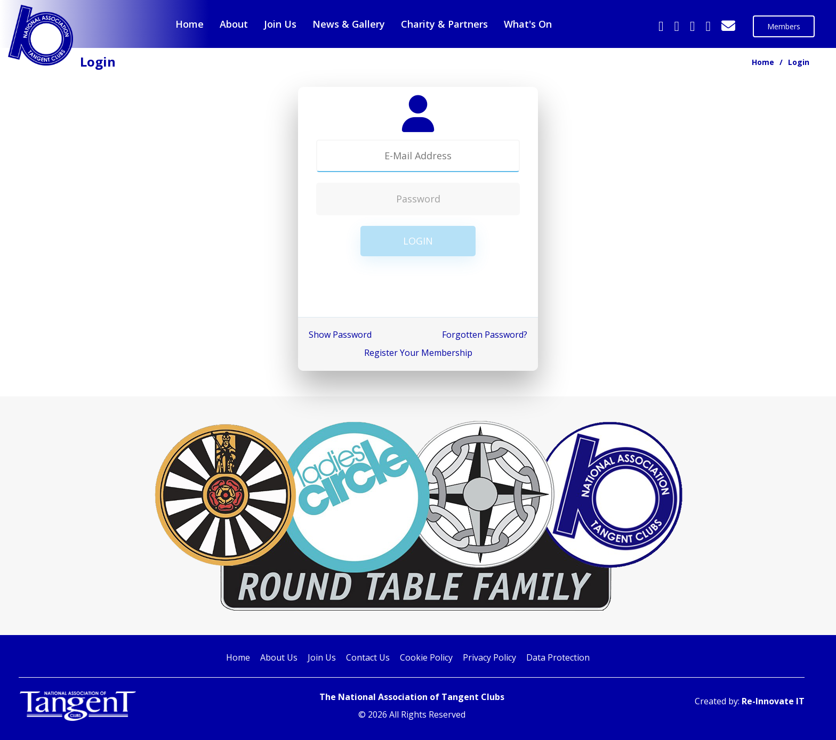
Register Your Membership (418, 353)
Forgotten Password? (484, 334)
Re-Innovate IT (773, 701)
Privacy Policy (489, 657)
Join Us (280, 24)
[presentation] (418, 287)
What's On (528, 24)
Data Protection (558, 657)
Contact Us (368, 657)
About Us (279, 657)
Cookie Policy (426, 657)
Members (783, 26)
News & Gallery (348, 24)
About (234, 24)
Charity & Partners (444, 24)
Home (189, 24)
